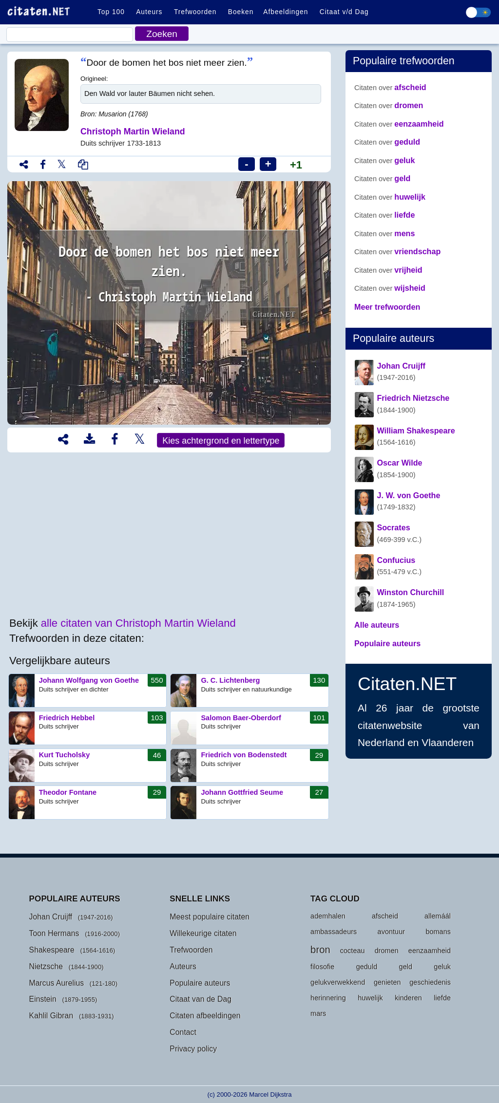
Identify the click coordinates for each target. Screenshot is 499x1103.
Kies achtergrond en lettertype (220, 441)
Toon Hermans (54, 933)
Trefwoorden (195, 12)
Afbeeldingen (285, 12)
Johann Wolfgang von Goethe (87, 690)
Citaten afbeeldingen (205, 1015)
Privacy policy (193, 1049)
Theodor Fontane (87, 802)
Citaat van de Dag (200, 999)
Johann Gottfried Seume (249, 802)
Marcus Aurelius (56, 983)
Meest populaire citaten (210, 917)
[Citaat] (69, 34)
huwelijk (389, 196)
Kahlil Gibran (51, 1015)
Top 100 (111, 12)
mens (384, 233)
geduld (387, 141)
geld (382, 178)
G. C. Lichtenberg (249, 690)
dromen (388, 105)
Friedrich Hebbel (87, 728)
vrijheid (388, 269)
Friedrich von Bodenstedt (249, 765)
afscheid (390, 87)
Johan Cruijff (51, 917)
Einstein (43, 999)
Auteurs (149, 12)
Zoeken (161, 34)
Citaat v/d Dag (344, 12)
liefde (384, 214)
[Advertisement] (169, 535)
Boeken (240, 12)
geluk (384, 160)
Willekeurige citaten (203, 933)
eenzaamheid (399, 123)
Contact (183, 1032)
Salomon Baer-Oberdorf (249, 728)
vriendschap (397, 251)
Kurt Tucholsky (87, 765)
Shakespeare (52, 950)
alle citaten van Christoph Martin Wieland (138, 623)
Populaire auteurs (200, 983)
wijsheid (389, 287)
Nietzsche (46, 966)
